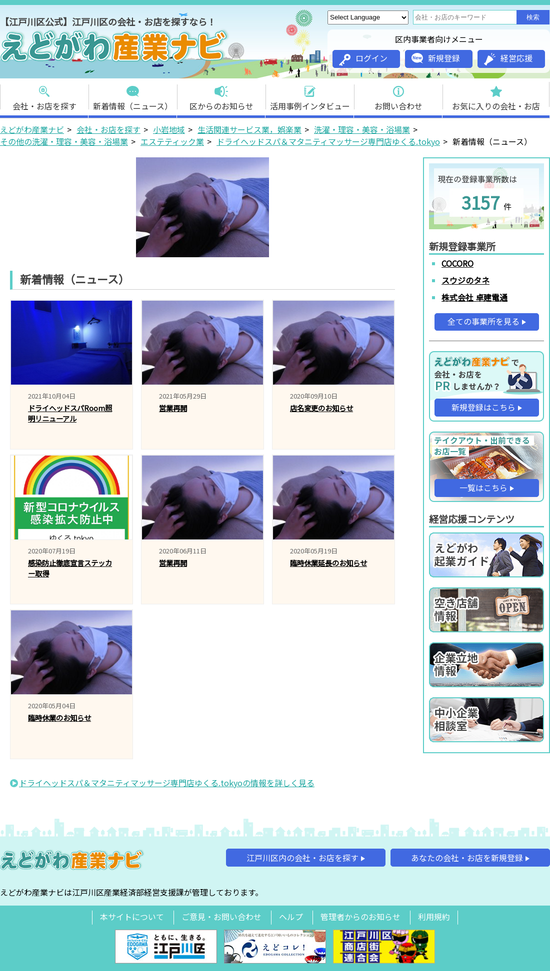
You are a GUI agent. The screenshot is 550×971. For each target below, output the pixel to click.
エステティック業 (172, 141)
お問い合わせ (398, 95)
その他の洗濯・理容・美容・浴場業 (64, 141)
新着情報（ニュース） (132, 95)
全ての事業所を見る (484, 321)
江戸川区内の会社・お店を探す (302, 858)
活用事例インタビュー (310, 95)
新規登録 (436, 58)
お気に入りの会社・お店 (496, 95)
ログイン (363, 59)
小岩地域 (169, 129)
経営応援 (508, 58)
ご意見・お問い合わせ (222, 917)
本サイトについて (132, 917)
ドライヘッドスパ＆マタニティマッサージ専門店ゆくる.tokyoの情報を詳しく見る (166, 783)
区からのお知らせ (222, 95)
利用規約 (434, 917)
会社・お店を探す (44, 95)
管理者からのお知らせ (360, 917)
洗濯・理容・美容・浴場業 (362, 129)
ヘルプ (291, 917)
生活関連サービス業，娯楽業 (250, 129)
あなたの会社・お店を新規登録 (467, 858)
